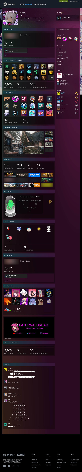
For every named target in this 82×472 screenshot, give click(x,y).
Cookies (59, 465)
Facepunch (63, 80)
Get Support (74, 462)
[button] (67, 12)
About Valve (49, 457)
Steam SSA (34, 459)
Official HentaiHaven (68, 74)
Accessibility (60, 459)
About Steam (35, 457)
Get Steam (73, 457)
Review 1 (9, 55)
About (36, 4)
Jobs (47, 459)
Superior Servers (64, 83)
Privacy (58, 457)
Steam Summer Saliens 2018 (29, 197)
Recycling (48, 465)
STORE (22, 4)
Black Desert (25, 35)
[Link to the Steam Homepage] (10, 5)
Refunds (59, 467)
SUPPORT (43, 4)
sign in (70, 1)
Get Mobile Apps (75, 459)
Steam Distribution (36, 465)
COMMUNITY (29, 4)
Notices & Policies (61, 462)
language (75, 1)
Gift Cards (34, 467)
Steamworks (35, 462)
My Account (74, 465)
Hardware (48, 462)
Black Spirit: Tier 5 (13, 50)
